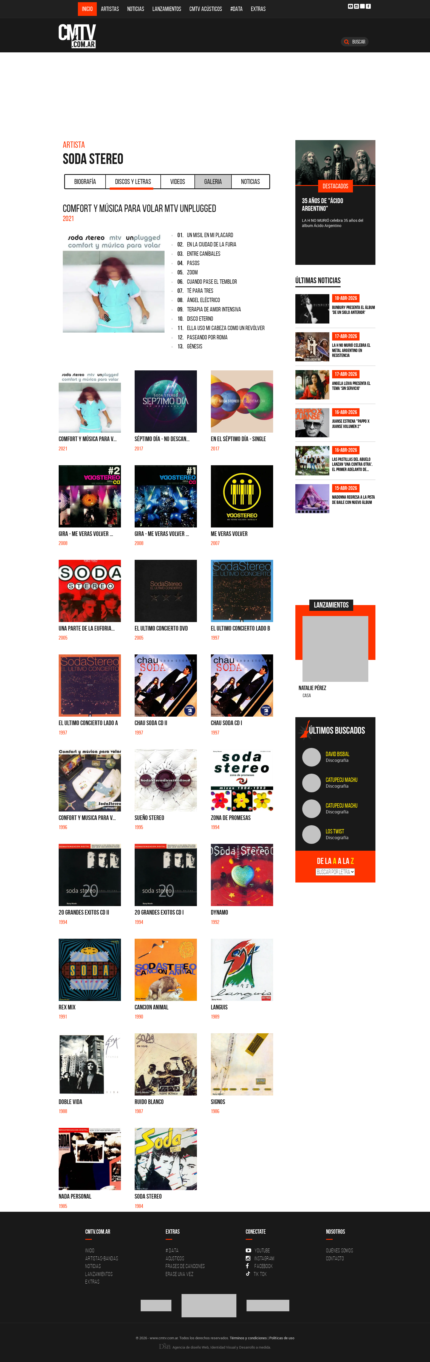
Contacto (335, 1258)
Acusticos (175, 1258)
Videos (177, 181)
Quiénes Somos (339, 1250)
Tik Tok (256, 1274)
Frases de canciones (185, 1266)
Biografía (85, 181)
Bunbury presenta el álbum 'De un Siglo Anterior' (353, 310)
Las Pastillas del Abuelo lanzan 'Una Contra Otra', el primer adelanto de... (352, 464)
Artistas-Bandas (101, 1258)
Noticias (135, 8)
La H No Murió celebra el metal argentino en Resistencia (351, 350)
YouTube (258, 1250)
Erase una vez (180, 1274)
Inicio (87, 8)
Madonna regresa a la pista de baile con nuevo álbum (353, 500)
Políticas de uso (281, 1337)
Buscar (354, 42)
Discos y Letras (131, 183)
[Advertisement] (215, 93)
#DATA (236, 8)
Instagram (260, 1258)
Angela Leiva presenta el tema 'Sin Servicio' (351, 386)
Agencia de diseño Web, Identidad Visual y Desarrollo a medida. (215, 1347)
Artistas (110, 8)
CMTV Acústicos (205, 8)
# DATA (172, 1250)
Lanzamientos (166, 8)
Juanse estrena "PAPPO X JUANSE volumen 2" (350, 424)
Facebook (259, 1266)
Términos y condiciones (248, 1337)
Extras (258, 8)
